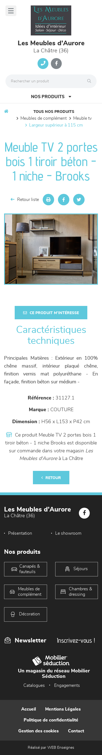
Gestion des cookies (38, 731)
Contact (76, 731)
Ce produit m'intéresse (51, 313)
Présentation (20, 533)
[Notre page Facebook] (56, 63)
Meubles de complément (43, 118)
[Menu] (10, 10)
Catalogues (34, 685)
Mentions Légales (63, 709)
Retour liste (25, 199)
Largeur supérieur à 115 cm (56, 125)
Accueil (28, 709)
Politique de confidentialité (51, 720)
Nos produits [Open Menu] (51, 96)
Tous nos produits (53, 112)
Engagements (67, 685)
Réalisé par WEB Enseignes (51, 748)
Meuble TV (82, 118)
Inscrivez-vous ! (76, 640)
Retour (51, 478)
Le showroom (68, 533)
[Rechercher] (91, 81)
